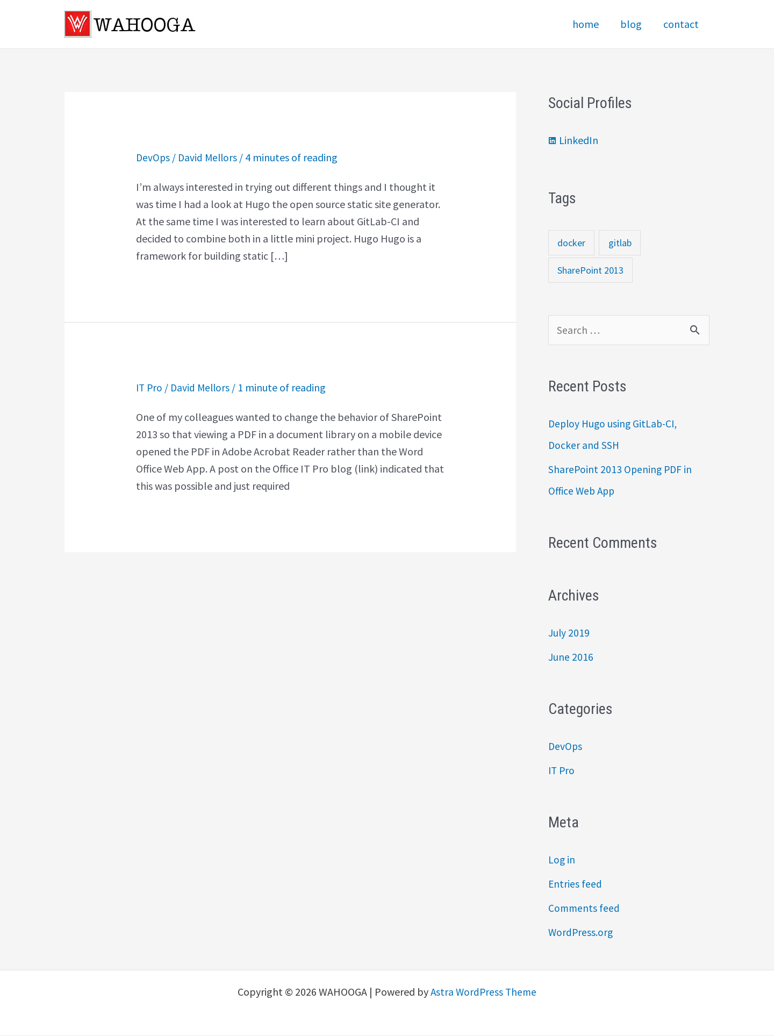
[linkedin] (573, 140)
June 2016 (570, 658)
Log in (562, 860)
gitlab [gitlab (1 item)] (620, 243)
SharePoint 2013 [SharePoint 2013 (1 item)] (590, 270)
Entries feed (575, 884)
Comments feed (584, 909)
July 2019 (569, 633)
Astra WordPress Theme (483, 992)
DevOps (153, 157)
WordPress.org (581, 933)
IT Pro (150, 387)
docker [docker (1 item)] (571, 243)
